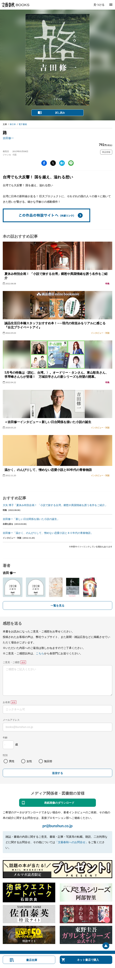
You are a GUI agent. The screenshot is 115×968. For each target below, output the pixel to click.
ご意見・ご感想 (11, 662)
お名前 (6, 702)
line (71, 163)
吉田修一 (8, 138)
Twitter (53, 163)
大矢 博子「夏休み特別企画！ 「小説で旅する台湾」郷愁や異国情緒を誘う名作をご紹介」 (55, 505)
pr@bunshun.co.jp (57, 825)
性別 (5, 755)
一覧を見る (57, 605)
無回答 (48, 761)
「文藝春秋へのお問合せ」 (71, 842)
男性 (11, 761)
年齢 (5, 737)
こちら (40, 653)
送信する (57, 773)
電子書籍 (23, 124)
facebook (44, 163)
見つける (98, 4)
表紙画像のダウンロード (59, 802)
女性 (29, 761)
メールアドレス (11, 719)
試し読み (60, 112)
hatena (62, 163)
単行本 (13, 124)
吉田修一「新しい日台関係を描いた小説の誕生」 (31, 518)
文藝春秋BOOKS (15, 5)
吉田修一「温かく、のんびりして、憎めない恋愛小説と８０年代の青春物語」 (48, 532)
